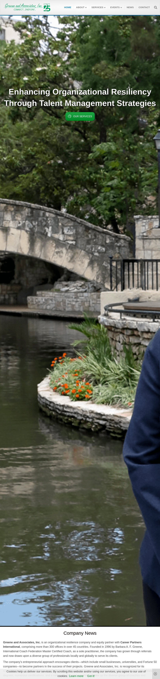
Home (67, 7)
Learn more (76, 676)
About (80, 7)
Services (97, 7)
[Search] (154, 7)
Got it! (91, 676)
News (130, 7)
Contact (144, 7)
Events (115, 7)
